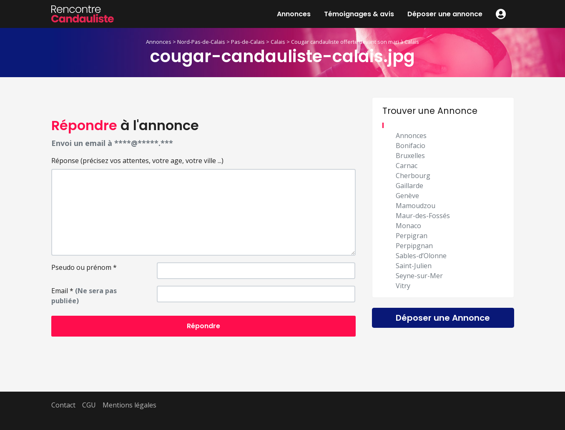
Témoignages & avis (359, 14)
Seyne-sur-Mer (419, 275)
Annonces (294, 14)
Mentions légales (129, 405)
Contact (63, 405)
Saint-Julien (414, 265)
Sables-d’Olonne (421, 255)
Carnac (406, 165)
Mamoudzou (415, 205)
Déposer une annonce (444, 14)
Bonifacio (410, 145)
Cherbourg (413, 175)
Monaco (408, 225)
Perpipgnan (414, 245)
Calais (278, 41)
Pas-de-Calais (248, 41)
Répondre (203, 326)
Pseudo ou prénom (84, 267)
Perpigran (411, 235)
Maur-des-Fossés (423, 215)
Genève (407, 195)
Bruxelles (410, 155)
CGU (89, 405)
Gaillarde (409, 185)
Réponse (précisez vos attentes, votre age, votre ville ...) (137, 160)
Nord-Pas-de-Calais (201, 41)
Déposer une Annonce (443, 318)
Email (84, 295)
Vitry (403, 285)
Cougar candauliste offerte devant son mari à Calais (355, 41)
